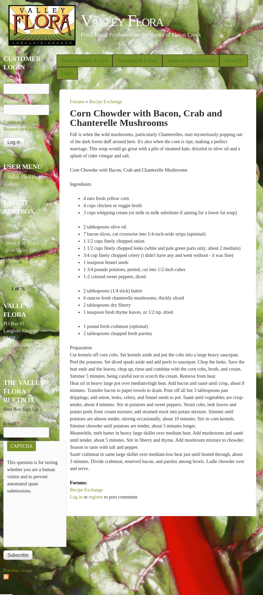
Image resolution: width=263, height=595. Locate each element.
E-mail (11, 423)
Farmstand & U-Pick (137, 60)
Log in (76, 497)
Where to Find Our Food (190, 60)
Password (14, 101)
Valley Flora (122, 20)
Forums (77, 101)
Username (14, 80)
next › (37, 288)
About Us (233, 60)
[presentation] (35, 518)
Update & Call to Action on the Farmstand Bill (22, 268)
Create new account (22, 122)
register (96, 497)
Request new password (25, 129)
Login (67, 73)
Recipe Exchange (105, 101)
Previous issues (18, 570)
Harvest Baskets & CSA (85, 60)
